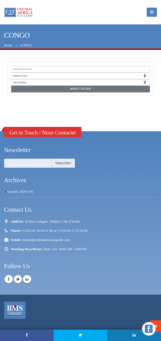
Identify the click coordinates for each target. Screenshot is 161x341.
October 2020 (17, 192)
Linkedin (27, 279)
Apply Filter (80, 89)
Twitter (18, 279)
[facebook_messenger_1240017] (149, 329)
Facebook (9, 279)
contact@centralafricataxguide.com (46, 240)
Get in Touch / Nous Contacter (42, 133)
